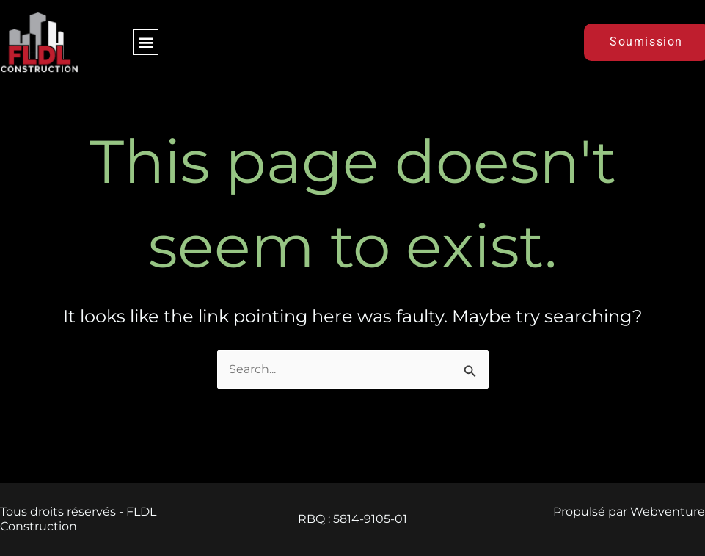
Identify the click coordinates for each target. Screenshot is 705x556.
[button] (145, 42)
